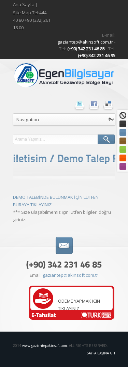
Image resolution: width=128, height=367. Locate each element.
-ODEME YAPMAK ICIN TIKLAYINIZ (79, 301)
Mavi (122, 132)
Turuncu (122, 158)
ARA (106, 139)
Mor (122, 166)
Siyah (122, 124)
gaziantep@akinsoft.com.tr (85, 42)
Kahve (122, 141)
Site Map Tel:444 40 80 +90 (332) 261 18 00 (32, 20)
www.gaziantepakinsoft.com (44, 345)
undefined (64, 119)
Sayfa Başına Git (101, 353)
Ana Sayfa (23, 4)
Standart (122, 115)
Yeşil (122, 149)
